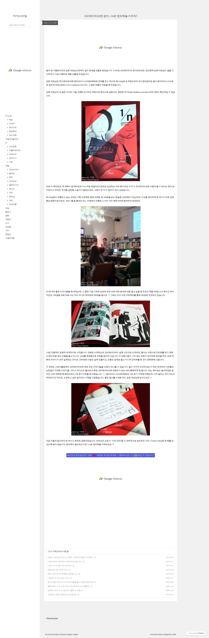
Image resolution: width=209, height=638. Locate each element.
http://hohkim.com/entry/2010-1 (142, 92)
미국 (11, 193)
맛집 (7, 208)
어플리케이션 (14, 150)
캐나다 (12, 189)
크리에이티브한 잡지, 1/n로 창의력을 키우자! (110, 16)
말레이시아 (13, 185)
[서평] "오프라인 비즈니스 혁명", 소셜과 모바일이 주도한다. (70, 557)
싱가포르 (13, 181)
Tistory (160, 634)
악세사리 (13, 154)
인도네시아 (13, 170)
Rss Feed (48, 634)
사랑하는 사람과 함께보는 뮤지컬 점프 (62, 594)
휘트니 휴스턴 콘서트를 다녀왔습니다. (62, 574)
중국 (11, 177)
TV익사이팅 (20, 16)
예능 (11, 120)
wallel (174, 634)
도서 (7, 223)
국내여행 (13, 204)
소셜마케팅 (10, 238)
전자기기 (13, 158)
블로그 (8, 212)
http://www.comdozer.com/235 (74, 85)
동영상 (8, 234)
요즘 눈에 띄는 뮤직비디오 (58, 570)
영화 (7, 216)
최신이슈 (13, 127)
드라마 (12, 124)
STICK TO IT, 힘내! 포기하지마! (60, 566)
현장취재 (13, 131)
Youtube (69, 634)
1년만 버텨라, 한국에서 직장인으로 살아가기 (65, 561)
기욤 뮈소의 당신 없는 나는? (58, 578)
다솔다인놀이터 (11, 139)
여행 (7, 166)
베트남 (12, 197)
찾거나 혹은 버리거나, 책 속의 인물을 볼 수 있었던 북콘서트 (71, 582)
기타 (11, 162)
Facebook (63, 634)
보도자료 (13, 135)
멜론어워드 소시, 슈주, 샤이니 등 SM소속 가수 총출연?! (69, 586)
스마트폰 (13, 147)
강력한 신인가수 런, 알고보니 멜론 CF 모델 (64, 590)
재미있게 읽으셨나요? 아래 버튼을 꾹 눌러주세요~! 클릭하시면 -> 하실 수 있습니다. (110, 455)
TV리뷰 (8, 116)
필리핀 (12, 173)
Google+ (75, 634)
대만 (11, 200)
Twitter (56, 634)
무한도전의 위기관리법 (138, 81)
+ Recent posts (51, 618)
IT (6, 143)
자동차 (8, 219)
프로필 (8, 227)
